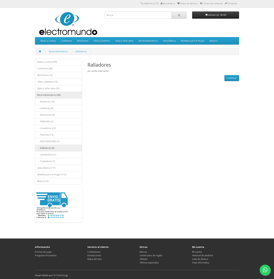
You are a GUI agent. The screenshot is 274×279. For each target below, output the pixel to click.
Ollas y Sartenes (102, 40)
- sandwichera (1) (46, 154)
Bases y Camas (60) (47, 61)
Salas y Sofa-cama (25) (48, 88)
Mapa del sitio (94, 259)
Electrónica (82, 40)
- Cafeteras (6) (45, 108)
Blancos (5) (42, 181)
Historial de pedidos (202, 255)
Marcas (143, 251)
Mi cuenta (197, 251)
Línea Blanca (169, 40)
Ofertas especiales (149, 262)
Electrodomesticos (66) (49, 95)
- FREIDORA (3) (45, 121)
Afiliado (144, 259)
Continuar (232, 78)
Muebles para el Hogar (192, 40)
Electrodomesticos (148, 40)
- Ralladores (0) (45, 148)
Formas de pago (43, 251)
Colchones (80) (44, 68)
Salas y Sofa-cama (124, 40)
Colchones (66, 40)
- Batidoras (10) (45, 101)
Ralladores (81, 51)
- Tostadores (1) (46, 161)
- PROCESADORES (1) (48, 141)
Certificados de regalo (151, 255)
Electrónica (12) (45, 75)
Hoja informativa (200, 262)
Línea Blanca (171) (46, 167)
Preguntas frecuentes (45, 255)
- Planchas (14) (45, 134)
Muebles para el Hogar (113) (51, 174)
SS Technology (60, 275)
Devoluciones (94, 255)
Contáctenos (93, 251)
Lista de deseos (200, 259)
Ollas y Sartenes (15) (47, 81)
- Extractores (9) (46, 114)
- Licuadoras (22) (46, 128)
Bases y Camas (48, 40)
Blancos (214, 40)
